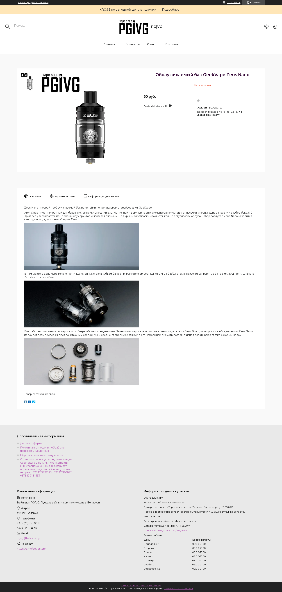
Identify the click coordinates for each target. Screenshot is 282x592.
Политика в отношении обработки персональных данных (42, 449)
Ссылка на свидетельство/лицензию (166, 530)
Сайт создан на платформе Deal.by (141, 585)
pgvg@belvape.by (28, 538)
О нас (151, 44)
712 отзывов (233, 2)
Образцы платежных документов (41, 455)
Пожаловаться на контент (178, 588)
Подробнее (170, 9)
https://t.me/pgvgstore (31, 548)
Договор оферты (31, 443)
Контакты (172, 44)
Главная (109, 44)
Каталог (130, 44)
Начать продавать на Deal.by (33, 2)
